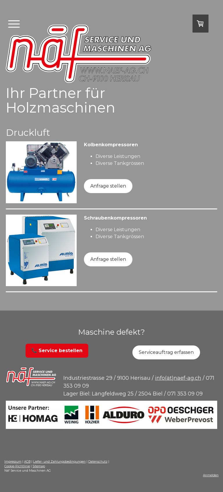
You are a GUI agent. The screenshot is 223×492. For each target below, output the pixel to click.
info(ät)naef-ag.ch (178, 378)
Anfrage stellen (108, 186)
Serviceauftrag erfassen (166, 352)
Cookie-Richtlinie (17, 466)
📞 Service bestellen (56, 350)
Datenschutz (97, 462)
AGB (27, 462)
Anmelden (211, 475)
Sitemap (39, 466)
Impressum (12, 462)
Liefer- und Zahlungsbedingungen (59, 462)
